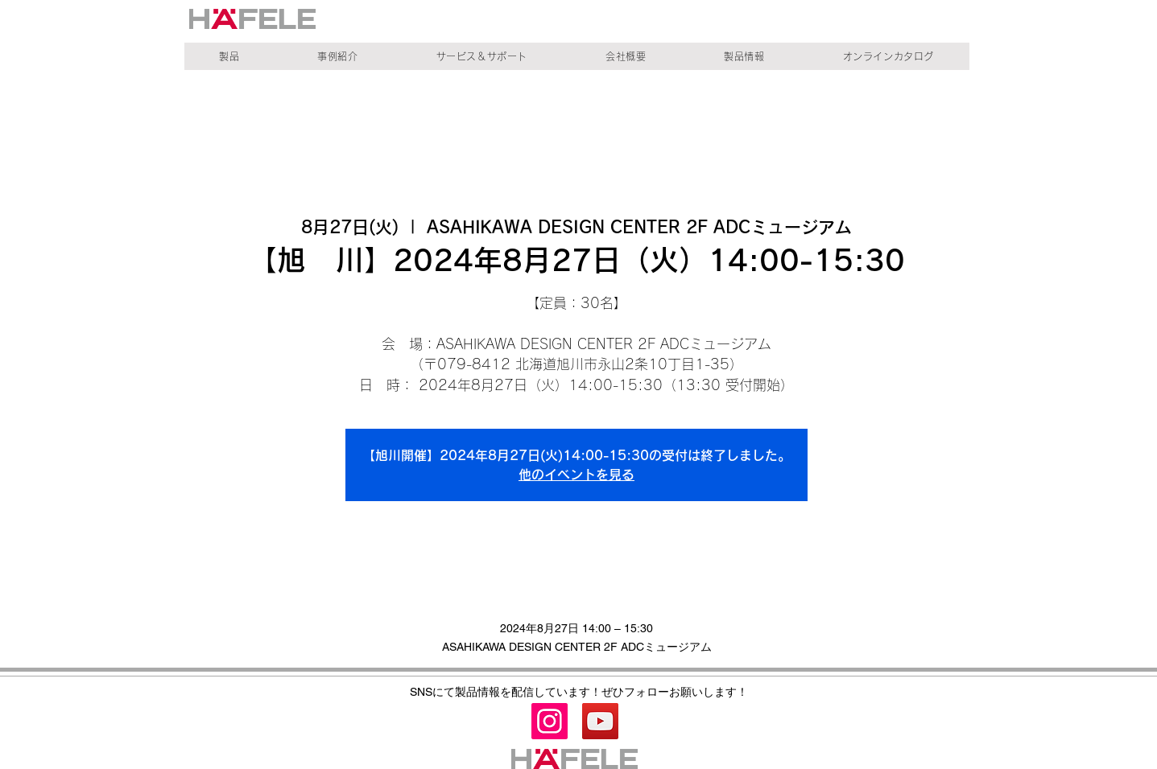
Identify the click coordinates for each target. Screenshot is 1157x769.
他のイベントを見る (576, 474)
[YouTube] (600, 721)
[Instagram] (549, 721)
